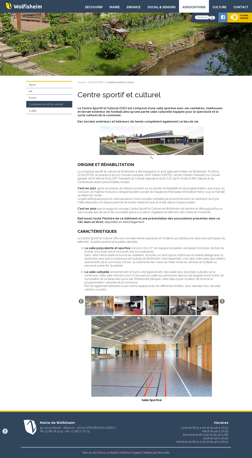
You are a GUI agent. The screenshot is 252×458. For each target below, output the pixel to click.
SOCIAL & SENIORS (162, 7)
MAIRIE (115, 7)
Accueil (81, 82)
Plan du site (90, 452)
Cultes (33, 110)
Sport (32, 84)
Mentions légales (131, 452)
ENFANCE (134, 7)
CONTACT (240, 7)
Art (30, 91)
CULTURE (219, 7)
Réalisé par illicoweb (156, 452)
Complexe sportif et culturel (46, 104)
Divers (32, 97)
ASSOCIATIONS (194, 7)
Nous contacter (108, 452)
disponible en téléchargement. (125, 222)
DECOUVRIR (94, 7)
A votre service (239, 17)
